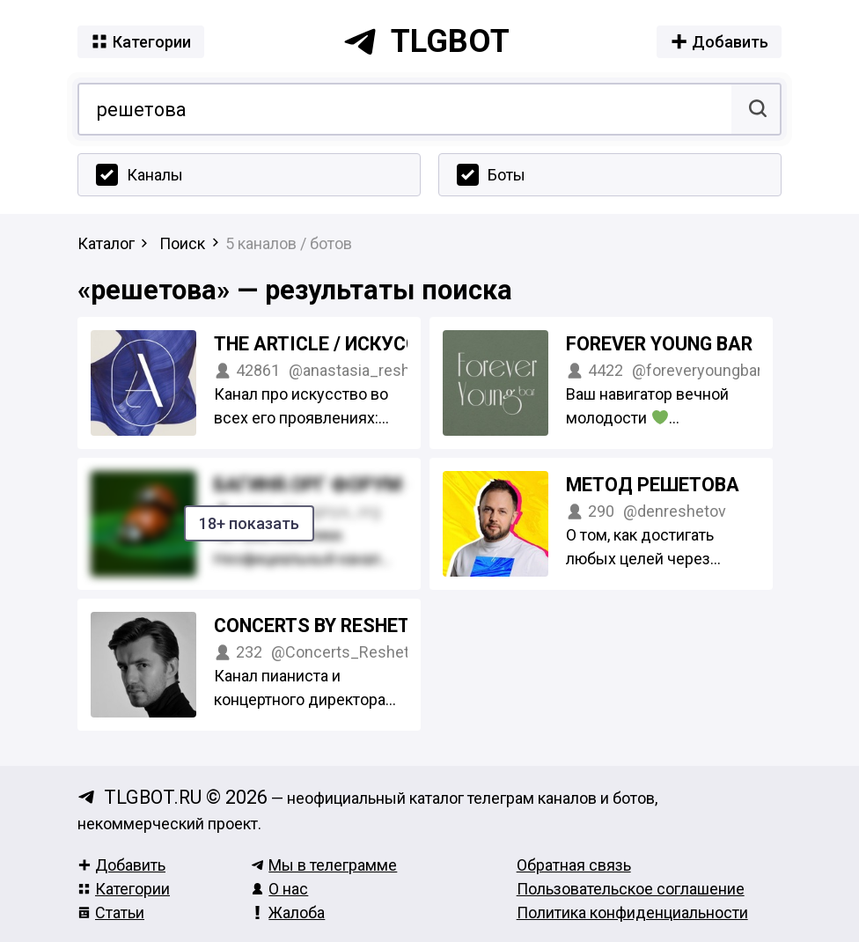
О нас (279, 888)
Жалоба (288, 912)
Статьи (110, 912)
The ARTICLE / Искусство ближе (369, 344)
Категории (123, 888)
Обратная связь (574, 865)
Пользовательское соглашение (631, 888)
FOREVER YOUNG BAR (659, 344)
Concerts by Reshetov (325, 626)
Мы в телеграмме (324, 865)
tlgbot (426, 41)
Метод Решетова (652, 485)
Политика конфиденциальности (632, 912)
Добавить (121, 865)
